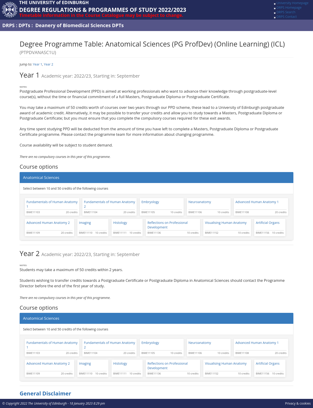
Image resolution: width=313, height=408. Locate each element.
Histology (120, 222)
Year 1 (37, 64)
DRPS (8, 25)
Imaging (85, 222)
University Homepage (292, 3)
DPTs (24, 25)
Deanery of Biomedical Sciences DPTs (79, 25)
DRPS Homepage (289, 7)
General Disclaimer (45, 393)
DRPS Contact (286, 16)
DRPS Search (285, 12)
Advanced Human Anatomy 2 (48, 222)
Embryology (150, 202)
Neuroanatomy (199, 202)
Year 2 (48, 64)
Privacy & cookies (298, 403)
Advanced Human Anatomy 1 (257, 202)
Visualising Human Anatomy (226, 222)
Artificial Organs (267, 222)
